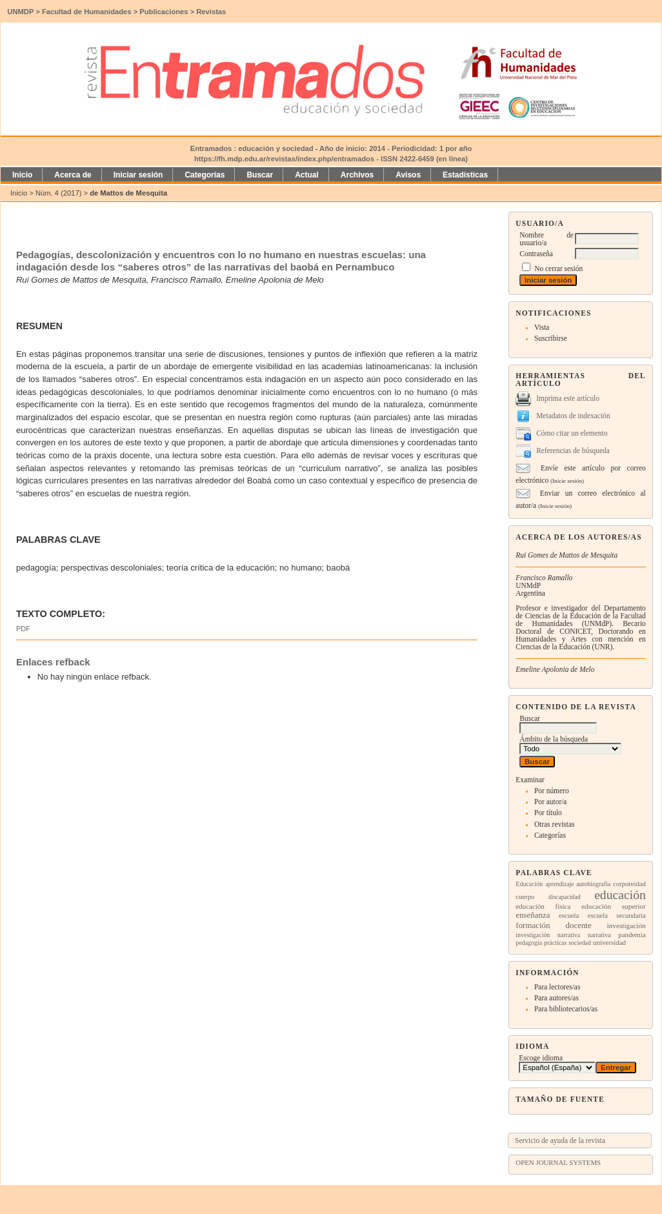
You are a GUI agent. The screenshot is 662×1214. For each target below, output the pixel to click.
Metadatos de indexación (573, 416)
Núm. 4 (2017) (58, 193)
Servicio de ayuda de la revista (560, 1140)
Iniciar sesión (138, 174)
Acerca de (72, 174)
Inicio (22, 174)
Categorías (550, 835)
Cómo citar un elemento (571, 433)
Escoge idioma (541, 1058)
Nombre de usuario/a (546, 239)
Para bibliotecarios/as (565, 1009)
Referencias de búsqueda (573, 450)
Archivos (357, 174)
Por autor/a (550, 801)
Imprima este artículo (567, 398)
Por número (551, 790)
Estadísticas (465, 174)
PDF (23, 628)
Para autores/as (556, 998)
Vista (541, 327)
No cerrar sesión (558, 268)
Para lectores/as (557, 987)
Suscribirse (550, 338)
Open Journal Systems (558, 1162)
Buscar (259, 174)
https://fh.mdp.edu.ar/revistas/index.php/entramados (284, 159)
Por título (548, 812)
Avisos (408, 174)
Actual (307, 174)
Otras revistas (554, 824)
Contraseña (535, 254)
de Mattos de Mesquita (128, 193)
